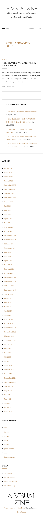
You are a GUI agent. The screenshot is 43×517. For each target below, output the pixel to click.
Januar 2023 (8, 324)
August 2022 (8, 344)
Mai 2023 (7, 307)
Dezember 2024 (10, 235)
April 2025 (8, 219)
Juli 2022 (7, 349)
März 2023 (8, 315)
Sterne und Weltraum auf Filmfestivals (22, 112)
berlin (6, 432)
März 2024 (8, 265)
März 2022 (8, 365)
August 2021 (8, 391)
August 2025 (8, 202)
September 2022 (10, 340)
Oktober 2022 (9, 336)
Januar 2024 (8, 273)
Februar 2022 (9, 370)
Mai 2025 (7, 214)
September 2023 (10, 290)
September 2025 (10, 198)
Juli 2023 (7, 298)
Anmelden (8, 473)
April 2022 (8, 361)
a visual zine (21, 9)
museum (7, 444)
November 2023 (10, 282)
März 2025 (8, 223)
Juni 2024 (7, 252)
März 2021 (8, 412)
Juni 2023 (7, 303)
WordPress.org (9, 486)
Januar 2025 (8, 231)
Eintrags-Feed (9, 477)
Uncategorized (9, 457)
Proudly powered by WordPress (14, 508)
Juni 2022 (7, 353)
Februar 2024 (9, 269)
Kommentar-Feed (10, 482)
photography (9, 449)
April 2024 (8, 261)
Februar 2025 (9, 227)
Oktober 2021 (9, 386)
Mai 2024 (7, 256)
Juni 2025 (7, 210)
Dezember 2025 (10, 185)
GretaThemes (21, 512)
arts (5, 428)
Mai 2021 (7, 403)
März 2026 (8, 173)
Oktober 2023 (9, 286)
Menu (7, 28)
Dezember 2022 (10, 328)
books (6, 436)
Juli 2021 (7, 395)
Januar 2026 (8, 181)
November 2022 (10, 332)
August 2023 (8, 294)
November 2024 (10, 240)
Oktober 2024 (9, 244)
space (6, 453)
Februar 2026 (9, 177)
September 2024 (10, 248)
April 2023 (8, 311)
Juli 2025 (7, 206)
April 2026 (8, 168)
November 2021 (10, 382)
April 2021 (7, 407)
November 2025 (10, 189)
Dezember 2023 (10, 277)
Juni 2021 (7, 399)
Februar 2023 (9, 319)
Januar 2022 (8, 374)
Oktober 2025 (9, 193)
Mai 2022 (7, 357)
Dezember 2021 (9, 378)
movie (4, 59)
